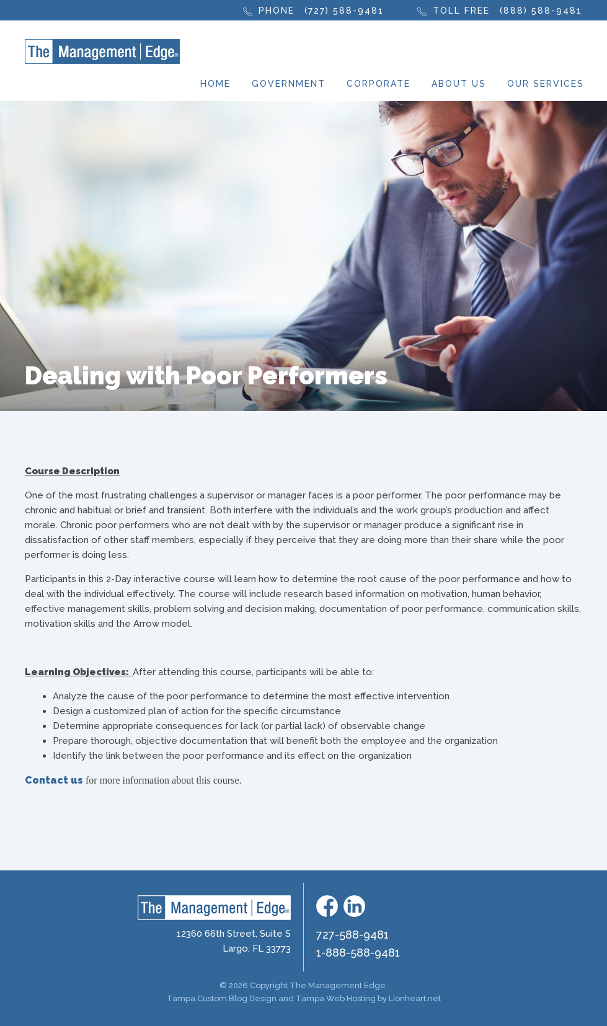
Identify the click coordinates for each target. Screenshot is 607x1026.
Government (289, 84)
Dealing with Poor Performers (206, 375)
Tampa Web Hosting (336, 998)
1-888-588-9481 (358, 952)
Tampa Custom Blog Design (222, 998)
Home (215, 84)
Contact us (54, 780)
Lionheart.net (415, 998)
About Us (459, 84)
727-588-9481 (352, 934)
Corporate (378, 84)
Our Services (545, 84)
